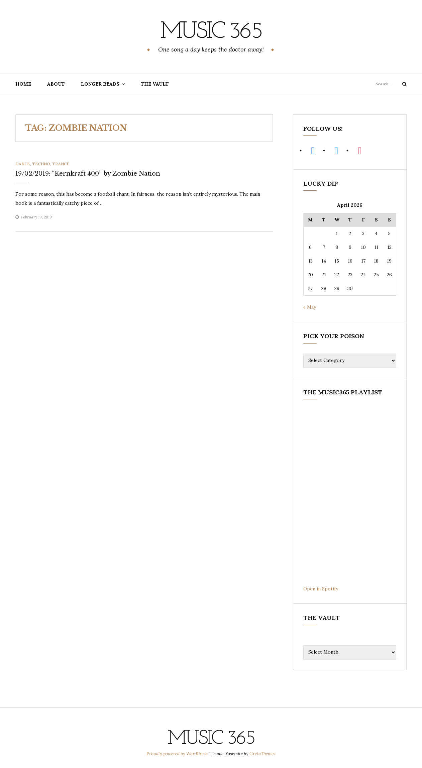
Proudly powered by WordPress (177, 753)
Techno (41, 163)
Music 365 (211, 32)
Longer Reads (100, 84)
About (56, 84)
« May (309, 307)
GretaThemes (262, 753)
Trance (61, 163)
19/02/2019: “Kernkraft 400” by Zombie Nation (87, 173)
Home (23, 84)
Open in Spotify (320, 588)
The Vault (155, 84)
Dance (22, 163)
